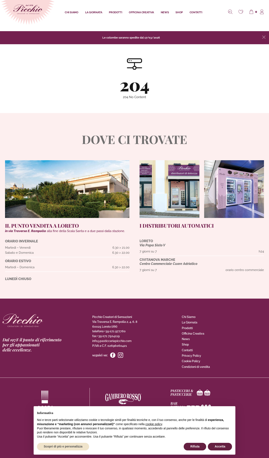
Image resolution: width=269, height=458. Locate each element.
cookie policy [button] (153, 424)
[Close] (264, 37)
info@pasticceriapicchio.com (112, 341)
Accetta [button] (220, 446)
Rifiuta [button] (195, 446)
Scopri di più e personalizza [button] (63, 446)
